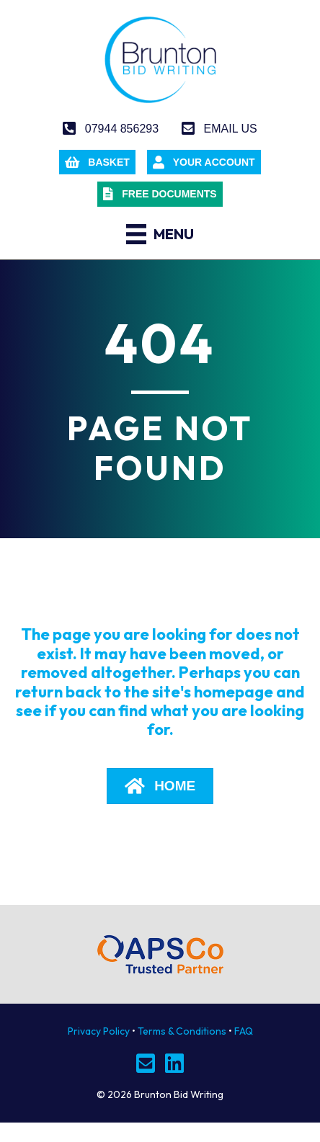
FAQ (243, 1031)
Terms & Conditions (182, 1031)
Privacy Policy (99, 1031)
